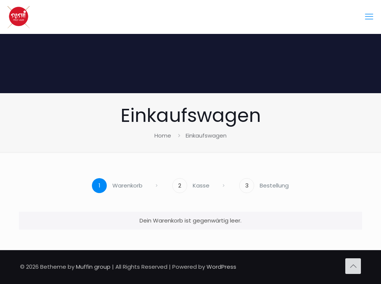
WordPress (221, 267)
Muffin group (93, 267)
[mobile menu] (369, 16)
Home (162, 135)
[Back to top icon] (353, 266)
